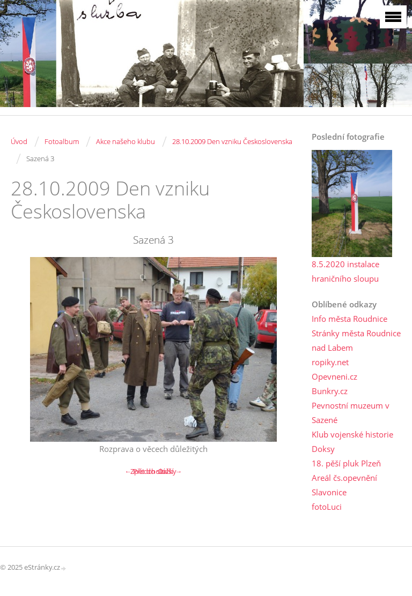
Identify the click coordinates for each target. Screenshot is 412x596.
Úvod (19, 141)
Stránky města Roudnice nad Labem (356, 340)
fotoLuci (327, 506)
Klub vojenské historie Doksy (352, 441)
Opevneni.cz (334, 376)
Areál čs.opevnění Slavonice (344, 484)
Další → (170, 471)
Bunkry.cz (330, 391)
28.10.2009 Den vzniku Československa (232, 141)
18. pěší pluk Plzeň (346, 463)
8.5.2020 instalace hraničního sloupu (345, 271)
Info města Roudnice (349, 318)
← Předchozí (144, 471)
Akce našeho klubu (125, 141)
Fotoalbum (62, 141)
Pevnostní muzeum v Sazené (350, 412)
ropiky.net (330, 362)
